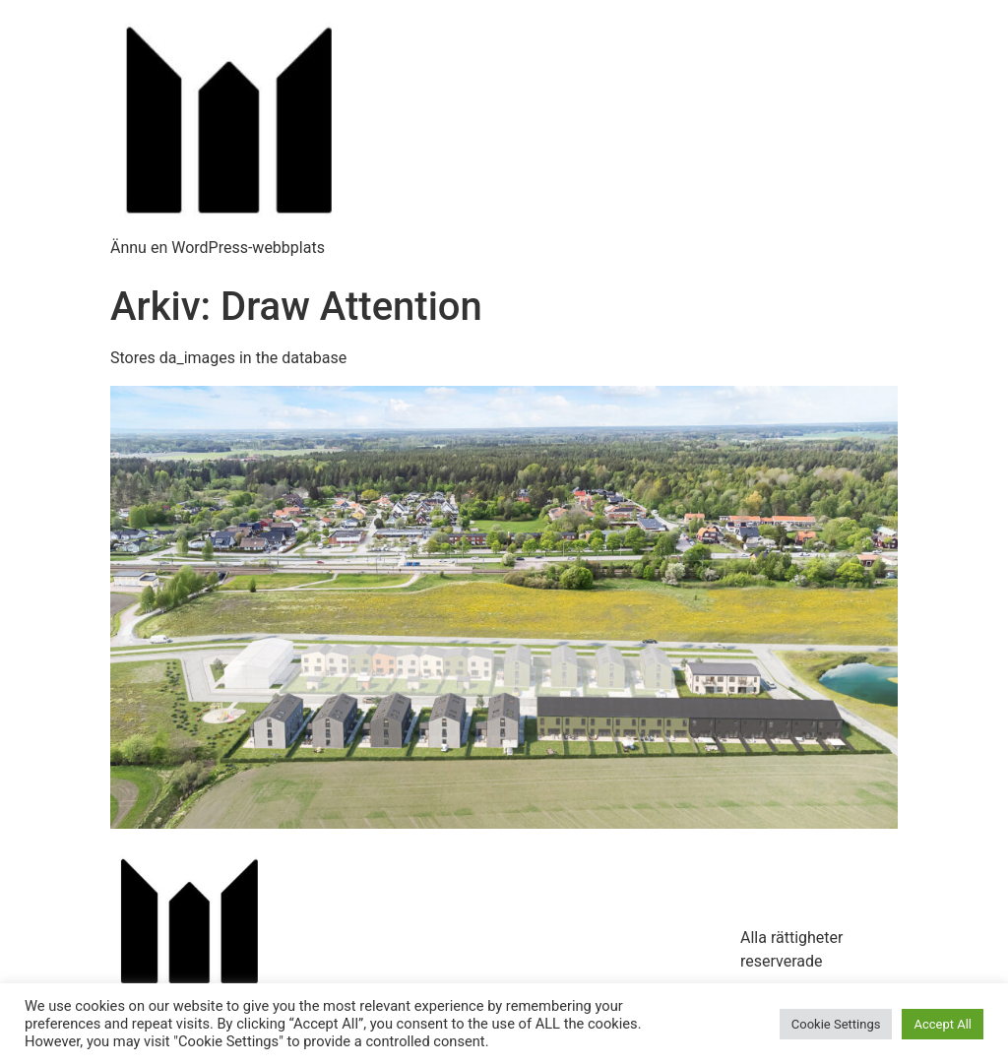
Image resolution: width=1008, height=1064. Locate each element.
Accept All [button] (943, 1024)
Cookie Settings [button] (836, 1024)
